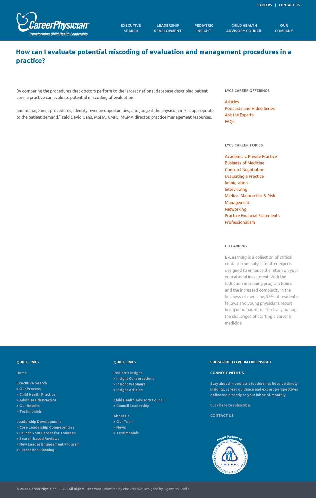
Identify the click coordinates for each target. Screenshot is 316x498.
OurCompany (284, 28)
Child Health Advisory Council (138, 400)
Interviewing (236, 189)
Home (21, 373)
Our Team (125, 422)
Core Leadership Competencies (46, 427)
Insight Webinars (130, 384)
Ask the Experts (239, 115)
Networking (235, 209)
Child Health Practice (37, 394)
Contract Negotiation (245, 169)
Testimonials (30, 411)
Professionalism (240, 222)
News (121, 427)
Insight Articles (129, 390)
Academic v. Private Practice (251, 156)
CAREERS (264, 5)
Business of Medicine (244, 163)
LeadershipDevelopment (168, 28)
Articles (232, 101)
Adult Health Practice (37, 400)
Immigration (236, 182)
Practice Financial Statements (252, 215)
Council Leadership (133, 406)
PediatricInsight (204, 28)
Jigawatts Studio (177, 489)
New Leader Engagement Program (49, 444)
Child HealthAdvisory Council (244, 28)
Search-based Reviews (39, 439)
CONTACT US (289, 5)
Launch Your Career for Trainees (47, 433)
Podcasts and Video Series (250, 108)
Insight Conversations (135, 378)
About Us (121, 416)
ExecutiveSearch (131, 28)
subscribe (241, 405)
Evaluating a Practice (244, 176)
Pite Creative (132, 489)
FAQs (230, 121)
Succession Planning (36, 450)
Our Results (29, 406)
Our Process (30, 389)
